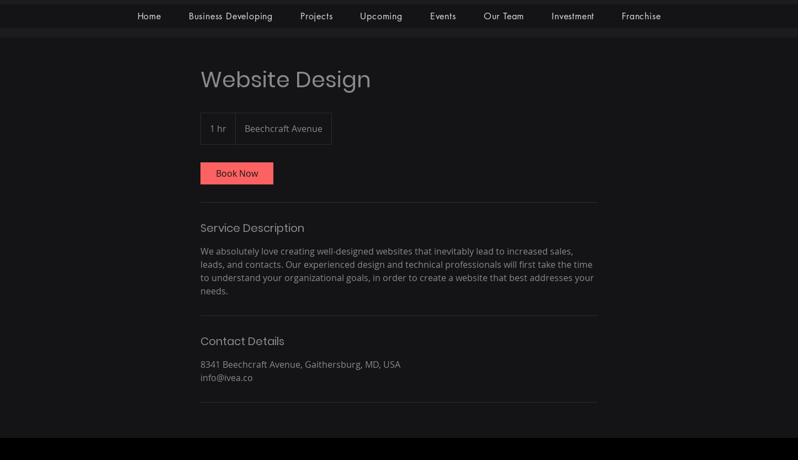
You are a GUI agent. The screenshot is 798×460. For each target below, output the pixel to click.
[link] (236, 173)
